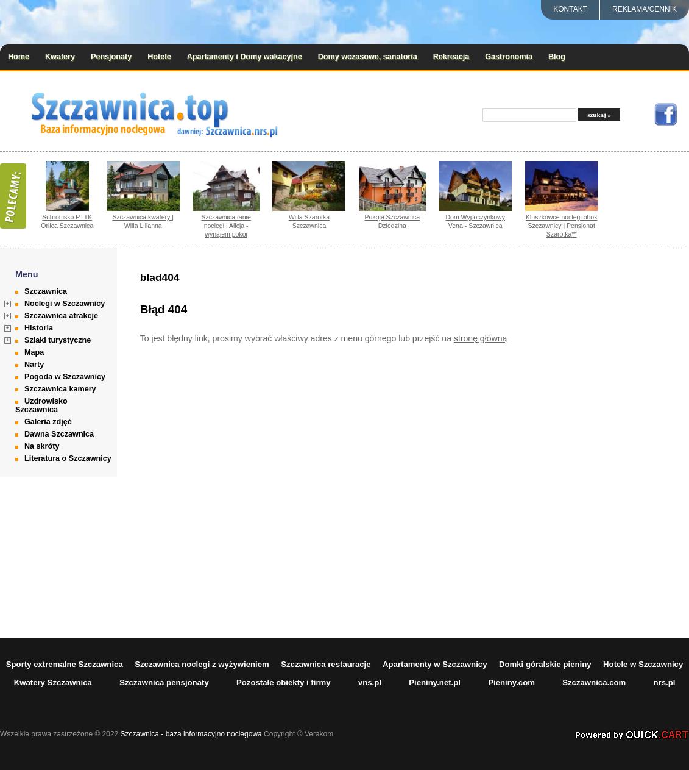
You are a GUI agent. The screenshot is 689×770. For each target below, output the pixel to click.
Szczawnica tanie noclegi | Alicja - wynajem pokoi (225, 225)
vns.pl (369, 682)
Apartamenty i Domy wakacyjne (244, 56)
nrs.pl (665, 682)
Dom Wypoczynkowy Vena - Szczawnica (475, 221)
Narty (34, 364)
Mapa (34, 352)
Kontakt (570, 9)
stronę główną (480, 338)
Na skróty (41, 446)
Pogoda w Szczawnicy (64, 377)
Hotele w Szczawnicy (643, 664)
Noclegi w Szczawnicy (64, 303)
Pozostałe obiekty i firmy (283, 682)
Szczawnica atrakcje (61, 316)
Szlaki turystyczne (57, 340)
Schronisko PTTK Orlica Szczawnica (67, 221)
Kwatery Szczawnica (53, 682)
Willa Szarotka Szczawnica (309, 221)
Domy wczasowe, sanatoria (367, 56)
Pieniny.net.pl (435, 682)
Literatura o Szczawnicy (67, 458)
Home (18, 56)
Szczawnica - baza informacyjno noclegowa (191, 734)
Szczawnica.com (594, 682)
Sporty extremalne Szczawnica (64, 664)
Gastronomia (508, 56)
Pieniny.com (511, 682)
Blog (556, 56)
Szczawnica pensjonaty (164, 682)
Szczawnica (45, 291)
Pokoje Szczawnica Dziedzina (392, 221)
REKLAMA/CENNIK (644, 9)
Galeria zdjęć (48, 422)
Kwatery (60, 56)
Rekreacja (451, 56)
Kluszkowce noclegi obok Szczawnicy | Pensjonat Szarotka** (562, 225)
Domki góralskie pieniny (545, 664)
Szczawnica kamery (60, 389)
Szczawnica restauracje (325, 664)
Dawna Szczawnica (59, 434)
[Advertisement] (623, 443)
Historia (38, 328)
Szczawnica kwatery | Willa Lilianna (143, 221)
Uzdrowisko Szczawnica (41, 405)
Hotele (159, 56)
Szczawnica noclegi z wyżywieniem (202, 664)
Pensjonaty (111, 56)
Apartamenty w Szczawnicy (435, 664)
